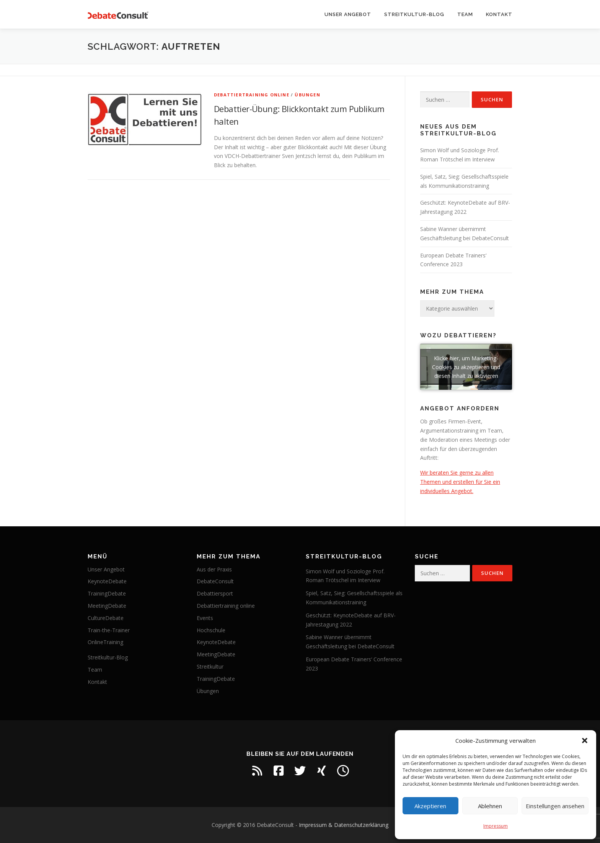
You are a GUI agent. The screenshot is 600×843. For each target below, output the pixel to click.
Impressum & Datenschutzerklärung (343, 824)
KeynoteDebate (107, 581)
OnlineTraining (105, 642)
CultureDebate (106, 618)
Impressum (495, 826)
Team (465, 14)
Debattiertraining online (251, 95)
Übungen (307, 95)
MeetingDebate (107, 605)
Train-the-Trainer (109, 630)
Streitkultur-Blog (414, 14)
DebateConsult (215, 581)
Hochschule (211, 630)
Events (205, 618)
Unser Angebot (347, 14)
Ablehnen (490, 806)
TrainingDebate (107, 593)
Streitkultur (210, 666)
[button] (585, 740)
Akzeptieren (430, 806)
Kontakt (499, 14)
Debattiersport (215, 593)
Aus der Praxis (214, 569)
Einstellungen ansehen (555, 806)
